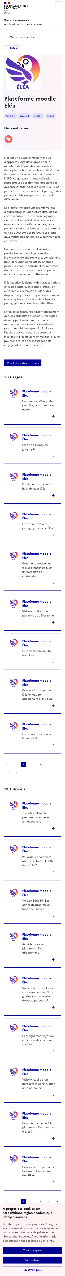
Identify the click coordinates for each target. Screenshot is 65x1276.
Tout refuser (32, 1260)
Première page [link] (7, 764)
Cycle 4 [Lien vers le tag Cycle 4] (38, 116)
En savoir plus (33, 1270)
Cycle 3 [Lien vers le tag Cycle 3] (24, 116)
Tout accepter (32, 1250)
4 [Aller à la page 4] (48, 764)
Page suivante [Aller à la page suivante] (8, 773)
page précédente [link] (15, 764)
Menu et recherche (22, 37)
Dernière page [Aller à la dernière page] (16, 773)
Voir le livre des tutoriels (23, 363)
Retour (14, 48)
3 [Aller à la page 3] (40, 764)
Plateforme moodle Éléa (36, 393)
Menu (58, 4)
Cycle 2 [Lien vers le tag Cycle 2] (10, 116)
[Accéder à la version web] (8, 142)
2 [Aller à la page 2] (32, 764)
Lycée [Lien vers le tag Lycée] (50, 116)
